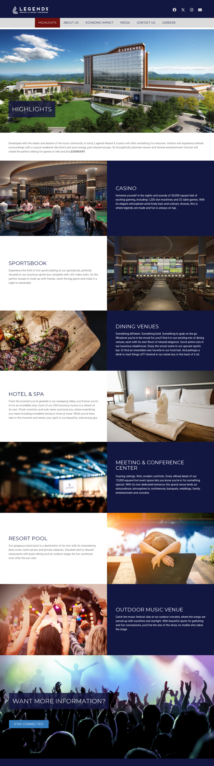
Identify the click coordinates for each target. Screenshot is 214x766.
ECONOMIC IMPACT (99, 22)
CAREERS (169, 22)
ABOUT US (71, 22)
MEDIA (125, 22)
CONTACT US (146, 22)
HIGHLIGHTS (47, 22)
